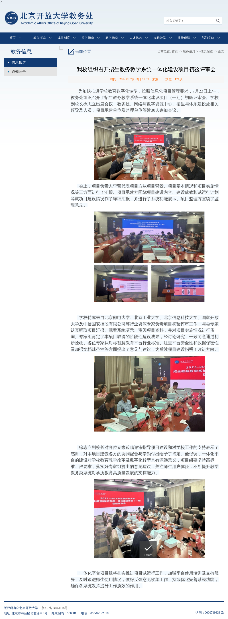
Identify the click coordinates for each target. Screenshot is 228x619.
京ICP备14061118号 (54, 608)
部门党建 (208, 38)
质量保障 (184, 38)
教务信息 (112, 38)
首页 (12, 38)
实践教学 (160, 38)
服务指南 (87, 38)
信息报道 (19, 62)
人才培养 (136, 38)
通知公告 (19, 71)
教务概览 (39, 38)
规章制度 (63, 38)
